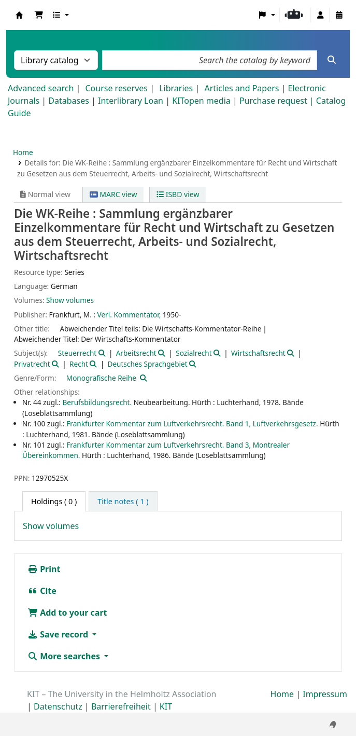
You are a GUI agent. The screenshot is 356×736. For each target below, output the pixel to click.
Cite (41, 590)
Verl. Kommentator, (129, 315)
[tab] (123, 501)
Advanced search (41, 88)
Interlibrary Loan (130, 100)
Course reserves (116, 88)
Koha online (19, 15)
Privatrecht (32, 364)
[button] (39, 15)
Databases (68, 100)
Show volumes (70, 300)
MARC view (113, 194)
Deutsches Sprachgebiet (147, 364)
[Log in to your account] (320, 15)
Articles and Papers (241, 88)
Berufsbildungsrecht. (97, 402)
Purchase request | (277, 100)
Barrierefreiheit (121, 706)
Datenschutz (58, 706)
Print (43, 569)
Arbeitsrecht (136, 353)
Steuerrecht (77, 353)
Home (23, 152)
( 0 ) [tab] (54, 501)
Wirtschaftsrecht (258, 353)
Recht (78, 364)
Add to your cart (67, 612)
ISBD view (177, 194)
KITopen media (201, 100)
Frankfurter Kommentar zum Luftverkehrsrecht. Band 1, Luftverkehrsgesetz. (192, 423)
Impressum (325, 694)
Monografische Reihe (101, 378)
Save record (58, 634)
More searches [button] (64, 656)
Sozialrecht (193, 353)
